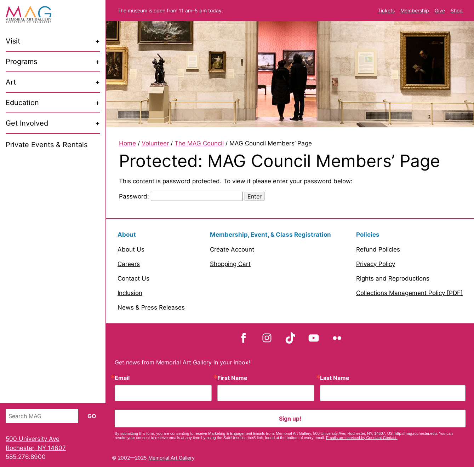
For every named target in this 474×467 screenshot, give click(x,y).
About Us (131, 249)
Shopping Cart (230, 263)
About (127, 234)
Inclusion (130, 292)
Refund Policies (378, 249)
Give (440, 10)
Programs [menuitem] (21, 61)
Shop (457, 10)
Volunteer (155, 143)
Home (127, 143)
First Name (232, 378)
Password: (181, 196)
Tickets (386, 10)
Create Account (232, 249)
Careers (129, 263)
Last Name (334, 378)
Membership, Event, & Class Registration (270, 234)
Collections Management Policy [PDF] (409, 292)
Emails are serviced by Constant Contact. (362, 438)
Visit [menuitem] (13, 41)
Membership (414, 10)
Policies (367, 234)
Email (122, 378)
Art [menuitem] (11, 82)
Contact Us (133, 278)
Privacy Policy (375, 263)
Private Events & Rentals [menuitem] (46, 144)
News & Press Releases (151, 307)
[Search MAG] (42, 416)
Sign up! (290, 418)
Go (91, 416)
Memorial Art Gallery (171, 458)
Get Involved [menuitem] (27, 123)
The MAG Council (199, 143)
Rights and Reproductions (392, 278)
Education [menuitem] (22, 102)
